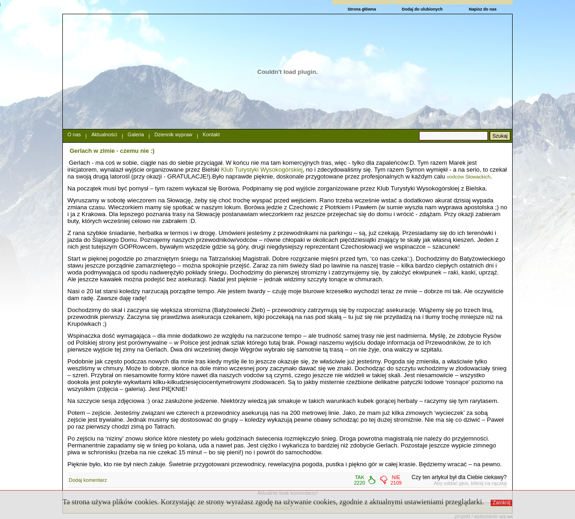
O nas (74, 134)
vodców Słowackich (468, 176)
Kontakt (211, 134)
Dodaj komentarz (88, 480)
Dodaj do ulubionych (422, 9)
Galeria (135, 134)
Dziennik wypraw (174, 134)
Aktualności (104, 134)
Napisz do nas (483, 9)
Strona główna (362, 9)
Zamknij (502, 502)
